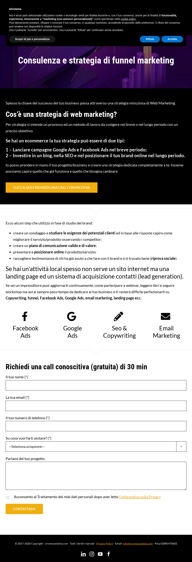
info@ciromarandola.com (138, 543)
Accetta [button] (172, 39)
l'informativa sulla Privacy (140, 496)
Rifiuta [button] (150, 39)
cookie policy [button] (128, 18)
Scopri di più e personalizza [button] (32, 39)
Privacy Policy (104, 543)
